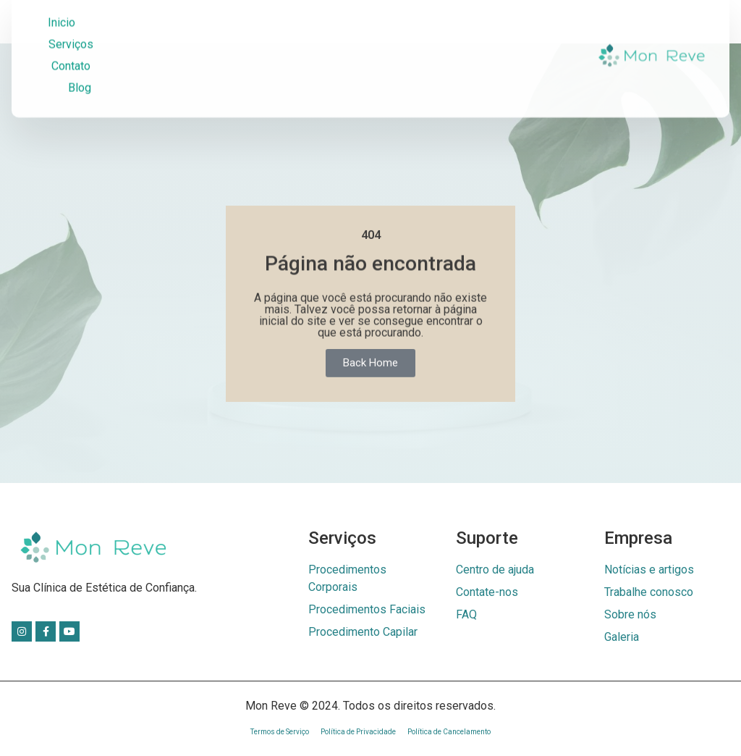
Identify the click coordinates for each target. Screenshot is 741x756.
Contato (70, 53)
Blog (79, 75)
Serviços (70, 31)
